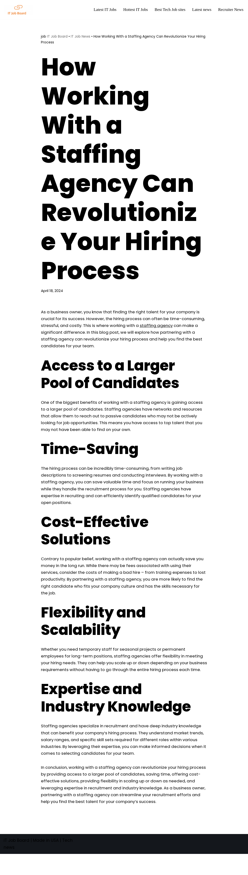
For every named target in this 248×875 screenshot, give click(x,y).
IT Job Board (57, 36)
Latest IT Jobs (103, 10)
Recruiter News (230, 10)
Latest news (201, 10)
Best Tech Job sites (169, 10)
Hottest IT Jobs (134, 10)
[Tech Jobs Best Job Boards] (19, 9)
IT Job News (80, 36)
